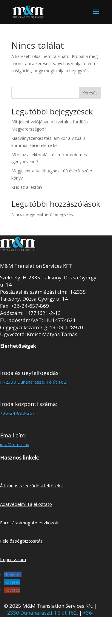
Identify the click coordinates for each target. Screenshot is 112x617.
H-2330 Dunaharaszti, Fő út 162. (33, 382)
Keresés (90, 93)
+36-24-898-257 (17, 413)
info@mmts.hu (14, 444)
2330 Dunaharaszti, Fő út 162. (42, 612)
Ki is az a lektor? (26, 187)
